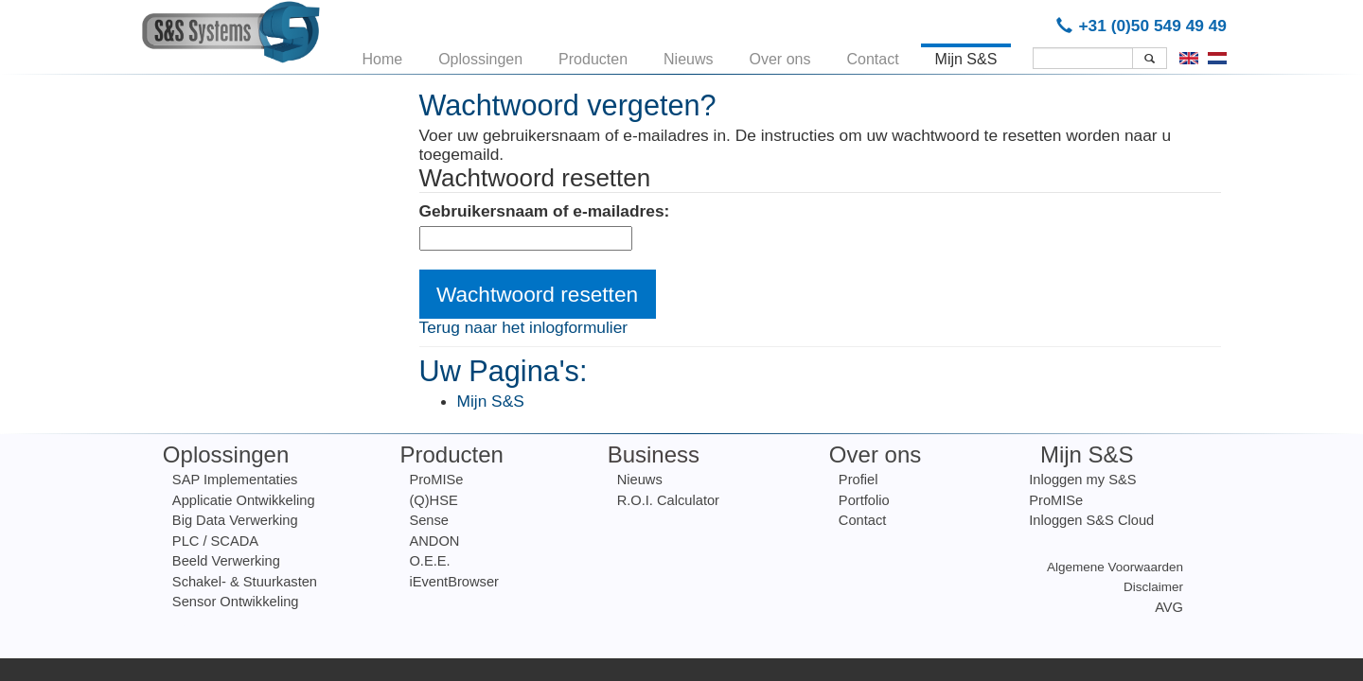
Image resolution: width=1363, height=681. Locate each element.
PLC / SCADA (215, 541)
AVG (1169, 607)
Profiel (858, 479)
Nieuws (688, 55)
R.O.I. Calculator (668, 500)
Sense (429, 520)
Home (381, 55)
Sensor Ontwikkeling (235, 601)
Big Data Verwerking (235, 520)
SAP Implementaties (235, 479)
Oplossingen (480, 55)
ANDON (434, 541)
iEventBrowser (454, 581)
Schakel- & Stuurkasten (244, 581)
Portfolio (864, 500)
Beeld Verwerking (226, 560)
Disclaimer (1153, 587)
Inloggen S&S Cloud (1091, 520)
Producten (593, 55)
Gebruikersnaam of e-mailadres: (544, 211)
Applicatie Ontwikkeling (243, 500)
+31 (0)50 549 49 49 (1144, 25)
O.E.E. (429, 560)
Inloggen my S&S (1082, 479)
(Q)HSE (433, 500)
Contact (872, 55)
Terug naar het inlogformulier (523, 327)
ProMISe (436, 479)
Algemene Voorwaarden (1115, 567)
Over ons (780, 55)
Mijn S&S (966, 55)
